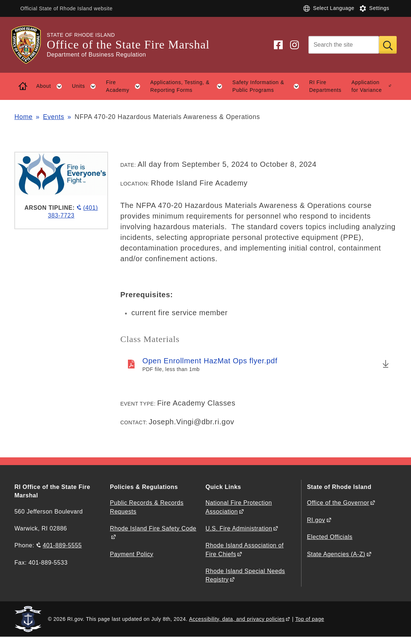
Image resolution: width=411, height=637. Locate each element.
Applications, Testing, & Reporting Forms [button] (189, 86)
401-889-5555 (62, 545)
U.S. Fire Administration (239, 528)
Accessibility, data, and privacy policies (237, 619)
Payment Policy (131, 554)
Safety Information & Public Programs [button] (268, 86)
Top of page (309, 619)
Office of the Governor (338, 503)
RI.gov (316, 520)
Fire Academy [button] (125, 86)
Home (23, 116)
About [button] (51, 86)
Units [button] (86, 86)
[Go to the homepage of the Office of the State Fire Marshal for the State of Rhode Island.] (30, 45)
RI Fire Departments (325, 86)
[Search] (343, 45)
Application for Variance (366, 86)
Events (53, 116)
